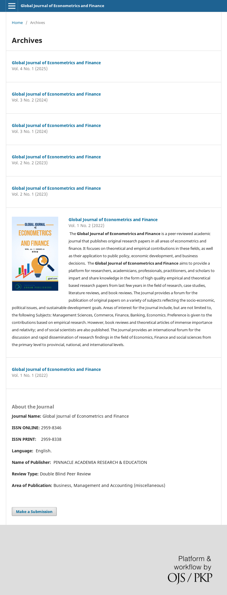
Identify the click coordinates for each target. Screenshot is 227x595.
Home (17, 22)
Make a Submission (34, 511)
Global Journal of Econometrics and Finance (62, 5)
